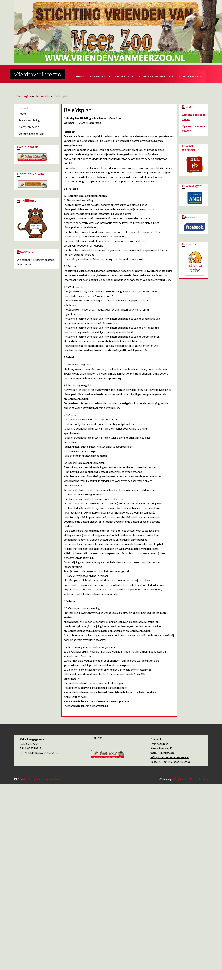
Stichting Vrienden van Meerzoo (44, 779)
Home (80, 76)
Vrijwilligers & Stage (124, 76)
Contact (23, 107)
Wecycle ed (176, 76)
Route (22, 113)
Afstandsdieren (154, 76)
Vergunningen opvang (31, 133)
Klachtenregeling (29, 126)
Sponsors (194, 76)
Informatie (98, 76)
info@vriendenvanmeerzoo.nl (169, 757)
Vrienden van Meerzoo (37, 74)
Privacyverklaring (29, 120)
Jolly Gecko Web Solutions (191, 779)
